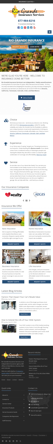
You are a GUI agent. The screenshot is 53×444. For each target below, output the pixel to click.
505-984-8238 (35, 404)
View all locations (36, 415)
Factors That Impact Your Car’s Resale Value (21, 297)
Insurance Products (13, 408)
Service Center (13, 404)
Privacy (35, 435)
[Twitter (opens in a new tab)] (22, 27)
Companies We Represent (13, 416)
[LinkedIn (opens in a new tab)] (28, 27)
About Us (13, 395)
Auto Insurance (8, 228)
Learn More (36, 47)
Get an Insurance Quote (13, 412)
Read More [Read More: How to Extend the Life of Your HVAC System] (25, 337)
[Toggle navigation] (49, 32)
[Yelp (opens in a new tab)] (34, 27)
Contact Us (13, 399)
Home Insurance (36, 228)
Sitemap (21, 379)
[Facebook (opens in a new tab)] (19, 27)
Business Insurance (10, 266)
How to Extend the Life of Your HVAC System (21, 320)
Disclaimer (42, 435)
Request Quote (19, 47)
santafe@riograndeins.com (39, 408)
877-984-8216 (35, 401)
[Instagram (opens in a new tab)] (31, 27)
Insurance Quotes (26, 2)
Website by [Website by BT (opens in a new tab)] (6, 437)
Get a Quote (26, 98)
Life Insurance (35, 266)
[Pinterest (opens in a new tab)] (25, 27)
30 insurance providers (27, 125)
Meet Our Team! (41, 155)
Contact (14, 379)
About (8, 379)
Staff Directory (13, 420)
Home (3, 379)
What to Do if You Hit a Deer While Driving (40, 376)
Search (29, 435)
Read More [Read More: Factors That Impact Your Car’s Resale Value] (25, 314)
